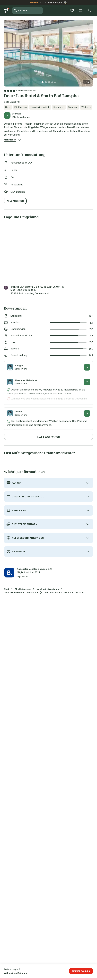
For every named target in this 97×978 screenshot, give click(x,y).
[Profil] (89, 10)
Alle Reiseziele (23, 589)
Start (6, 589)
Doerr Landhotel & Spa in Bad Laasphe (64, 592)
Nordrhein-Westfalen (47, 589)
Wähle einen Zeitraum (15, 973)
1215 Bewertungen (21, 117)
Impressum (22, 576)
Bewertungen (55, 2)
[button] (48, 51)
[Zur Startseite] (6, 10)
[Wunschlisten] (72, 10)
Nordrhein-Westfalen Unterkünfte (21, 592)
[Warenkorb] (81, 10)
